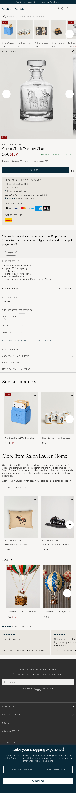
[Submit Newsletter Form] (70, 682)
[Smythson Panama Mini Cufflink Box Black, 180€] (58, 34)
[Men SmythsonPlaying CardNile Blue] (8, 29)
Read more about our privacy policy (38, 689)
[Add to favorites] (34, 395)
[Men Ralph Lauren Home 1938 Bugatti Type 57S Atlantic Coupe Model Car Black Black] (58, 517)
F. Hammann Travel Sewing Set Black (41, 43)
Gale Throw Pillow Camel (16, 544)
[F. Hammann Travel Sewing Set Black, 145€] (41, 34)
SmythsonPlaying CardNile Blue (7, 43)
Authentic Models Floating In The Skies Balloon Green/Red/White (22, 611)
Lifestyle (6, 51)
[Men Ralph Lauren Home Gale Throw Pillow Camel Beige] (21, 517)
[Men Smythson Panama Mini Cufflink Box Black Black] (58, 29)
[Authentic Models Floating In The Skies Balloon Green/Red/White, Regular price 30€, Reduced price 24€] (23, 591)
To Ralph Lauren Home (18, 488)
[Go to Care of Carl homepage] (13, 9)
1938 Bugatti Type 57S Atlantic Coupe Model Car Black (56, 544)
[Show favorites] (62, 8)
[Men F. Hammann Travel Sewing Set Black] (41, 29)
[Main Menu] (71, 8)
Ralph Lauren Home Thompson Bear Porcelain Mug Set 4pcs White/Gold (24, 43)
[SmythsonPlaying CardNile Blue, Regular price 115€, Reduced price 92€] (8, 34)
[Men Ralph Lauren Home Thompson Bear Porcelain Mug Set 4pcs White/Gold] (25, 29)
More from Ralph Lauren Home (34, 456)
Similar (19, 382)
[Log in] (59, 8)
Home (14, 51)
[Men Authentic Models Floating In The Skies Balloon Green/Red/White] (23, 586)
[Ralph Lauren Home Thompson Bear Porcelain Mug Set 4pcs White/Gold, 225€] (25, 34)
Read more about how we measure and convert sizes (29, 341)
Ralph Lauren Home (12, 144)
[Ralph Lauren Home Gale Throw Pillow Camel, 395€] (20, 523)
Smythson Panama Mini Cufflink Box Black (57, 43)
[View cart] (67, 9)
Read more (47, 760)
